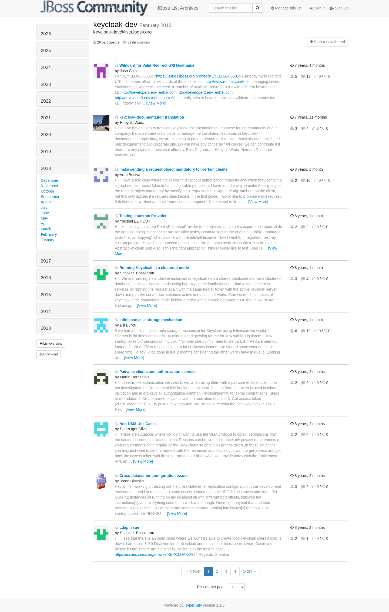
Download (48, 354)
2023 (46, 84)
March (46, 229)
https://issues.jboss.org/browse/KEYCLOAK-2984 (156, 554)
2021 (46, 117)
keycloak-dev (116, 24)
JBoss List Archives (120, 8)
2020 (46, 134)
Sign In (318, 8)
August (47, 202)
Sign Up (339, 8)
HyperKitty (193, 605)
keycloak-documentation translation (149, 117)
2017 (46, 261)
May (44, 218)
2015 (46, 294)
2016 (46, 277)
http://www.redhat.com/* (224, 81)
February (49, 234)
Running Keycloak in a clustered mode (152, 267)
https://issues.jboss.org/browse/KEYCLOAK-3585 (197, 76)
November (49, 186)
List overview (50, 343)
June (45, 213)
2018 (46, 168)
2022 (46, 101)
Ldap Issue (127, 527)
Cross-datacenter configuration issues (152, 475)
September (50, 196)
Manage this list (286, 8)
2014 (46, 311)
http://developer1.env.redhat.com (149, 92)
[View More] (156, 103)
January (47, 240)
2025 (46, 50)
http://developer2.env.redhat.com (205, 92)
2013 (46, 328)
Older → (250, 571)
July (44, 207)
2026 (46, 33)
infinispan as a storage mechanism (148, 320)
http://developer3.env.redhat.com (142, 98)
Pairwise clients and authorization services (155, 371)
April (44, 223)
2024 (46, 67)
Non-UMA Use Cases (136, 424)
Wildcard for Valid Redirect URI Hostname (154, 65)
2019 (46, 151)
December (49, 180)
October (47, 191)
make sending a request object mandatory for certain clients (171, 169)
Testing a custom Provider (141, 216)
